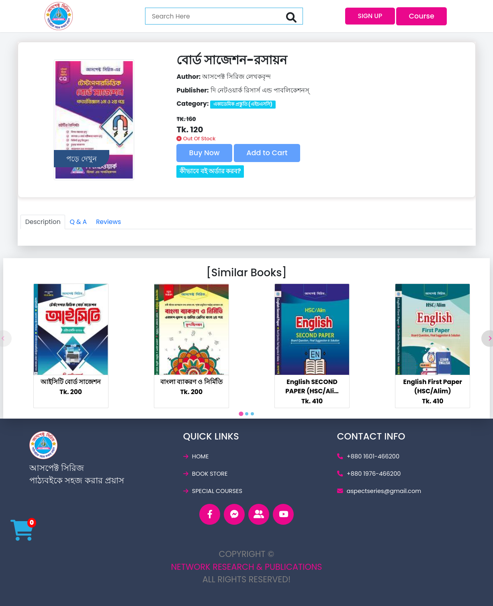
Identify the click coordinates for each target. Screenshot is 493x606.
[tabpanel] (71, 345)
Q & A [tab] (78, 222)
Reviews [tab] (108, 222)
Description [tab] (43, 222)
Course (421, 16)
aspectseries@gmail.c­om (379, 491)
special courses (212, 491)
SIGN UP (370, 16)
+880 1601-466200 (368, 456)
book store (205, 474)
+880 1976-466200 (369, 474)
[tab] (241, 413)
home (196, 456)
